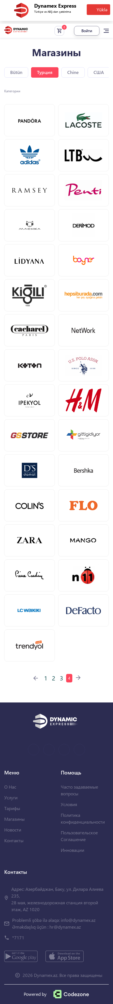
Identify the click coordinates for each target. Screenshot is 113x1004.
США (99, 72)
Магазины (14, 819)
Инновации (72, 850)
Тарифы (12, 808)
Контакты (13, 840)
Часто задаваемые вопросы (79, 790)
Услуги (11, 797)
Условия (69, 804)
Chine (73, 72)
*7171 (18, 937)
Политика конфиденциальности (83, 818)
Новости (12, 830)
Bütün (16, 72)
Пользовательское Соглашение (79, 836)
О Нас (10, 787)
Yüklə (102, 9)
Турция (45, 72)
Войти (86, 30)
